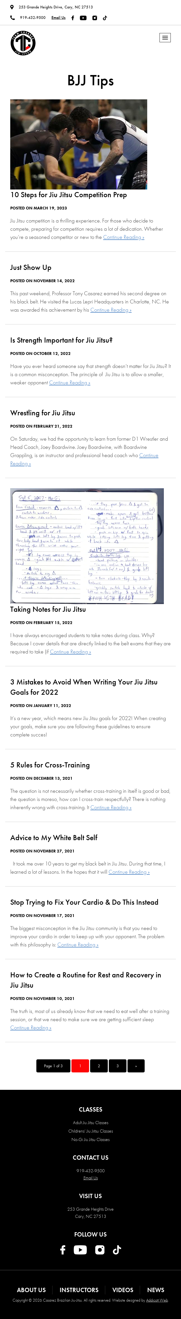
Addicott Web (157, 1300)
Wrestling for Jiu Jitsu (42, 413)
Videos (122, 1290)
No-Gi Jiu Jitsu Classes (90, 1139)
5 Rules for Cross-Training (50, 765)
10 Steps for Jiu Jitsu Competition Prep (68, 194)
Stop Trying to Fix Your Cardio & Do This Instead (84, 902)
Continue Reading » (123, 237)
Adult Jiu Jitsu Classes (90, 1122)
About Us (31, 1290)
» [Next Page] (136, 1066)
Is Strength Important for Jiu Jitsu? (61, 340)
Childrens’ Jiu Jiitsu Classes (90, 1131)
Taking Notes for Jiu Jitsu (48, 609)
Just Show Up (30, 267)
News (155, 1290)
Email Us (58, 17)
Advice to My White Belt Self (53, 837)
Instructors (79, 1290)
